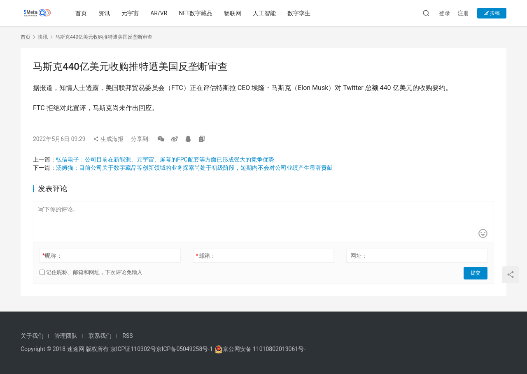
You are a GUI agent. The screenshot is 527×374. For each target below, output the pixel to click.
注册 (463, 13)
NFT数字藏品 (196, 13)
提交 (476, 272)
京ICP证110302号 (133, 349)
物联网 (233, 13)
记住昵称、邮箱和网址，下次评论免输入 (91, 272)
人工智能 (265, 13)
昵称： (52, 255)
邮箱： (206, 255)
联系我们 (100, 335)
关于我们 (32, 335)
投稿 (492, 13)
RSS (127, 335)
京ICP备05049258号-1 (185, 349)
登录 (444, 13)
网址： (359, 255)
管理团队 (65, 335)
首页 (82, 13)
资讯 (105, 13)
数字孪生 (299, 13)
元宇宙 (131, 13)
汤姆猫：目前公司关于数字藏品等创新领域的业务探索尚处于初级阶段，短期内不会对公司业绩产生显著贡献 (194, 167)
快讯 (43, 37)
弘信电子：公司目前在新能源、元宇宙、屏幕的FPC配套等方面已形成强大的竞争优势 (165, 159)
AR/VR (159, 13)
